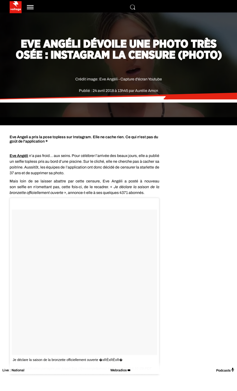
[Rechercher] (132, 7)
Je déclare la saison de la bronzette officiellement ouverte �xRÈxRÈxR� (68, 360)
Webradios (118, 370)
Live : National (13, 370)
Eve (19, 156)
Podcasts (225, 370)
